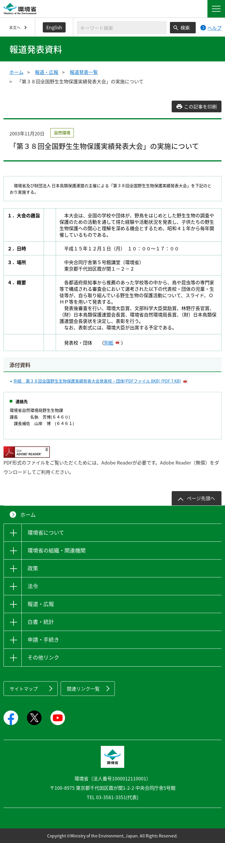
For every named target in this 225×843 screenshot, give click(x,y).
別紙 (108, 342)
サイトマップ (24, 688)
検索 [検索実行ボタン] (185, 27)
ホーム (16, 71)
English (54, 27)
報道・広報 (46, 71)
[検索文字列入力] (122, 27)
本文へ (15, 27)
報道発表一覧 (84, 71)
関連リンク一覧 (83, 688)
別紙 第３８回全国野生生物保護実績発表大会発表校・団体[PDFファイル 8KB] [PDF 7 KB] (97, 381)
